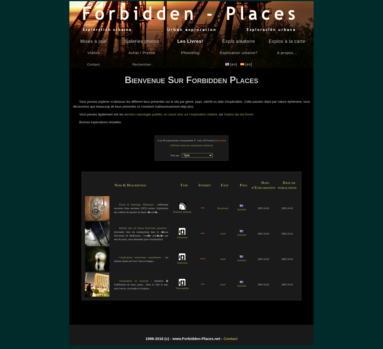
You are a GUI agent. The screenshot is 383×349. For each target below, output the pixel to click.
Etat (224, 185)
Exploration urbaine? (238, 53)
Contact (230, 339)
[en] (232, 64)
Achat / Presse (141, 53)
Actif (222, 233)
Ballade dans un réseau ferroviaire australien (142, 228)
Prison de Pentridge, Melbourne (136, 204)
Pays (243, 185)
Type (184, 185)
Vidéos (93, 53)
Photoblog (190, 53)
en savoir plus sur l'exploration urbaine (190, 114)
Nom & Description (130, 185)
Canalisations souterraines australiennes (140, 257)
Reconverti (222, 208)
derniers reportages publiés (142, 114)
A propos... (287, 53)
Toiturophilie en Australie (134, 281)
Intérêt (204, 185)
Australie (241, 208)
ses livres (245, 114)
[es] (246, 64)
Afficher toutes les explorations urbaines (191, 145)
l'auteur (229, 114)
